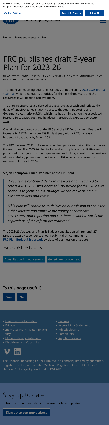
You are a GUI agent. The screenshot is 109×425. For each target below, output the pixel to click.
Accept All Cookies (71, 11)
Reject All (95, 11)
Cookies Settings (13, 11)
